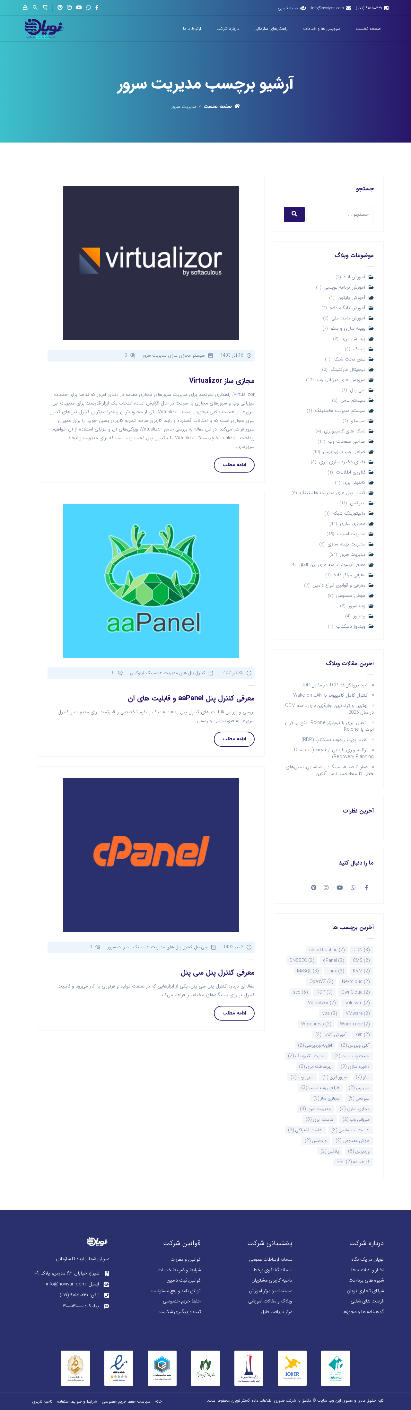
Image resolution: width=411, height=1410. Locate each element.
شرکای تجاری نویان (365, 1291)
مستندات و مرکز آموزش (270, 1291)
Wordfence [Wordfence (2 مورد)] (355, 1024)
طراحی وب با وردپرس (344, 451)
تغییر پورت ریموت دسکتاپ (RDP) (335, 740)
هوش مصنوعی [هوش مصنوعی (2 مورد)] (353, 1140)
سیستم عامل (352, 400)
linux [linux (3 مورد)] (336, 971)
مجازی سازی (352, 523)
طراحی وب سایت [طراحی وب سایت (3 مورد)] (320, 1087)
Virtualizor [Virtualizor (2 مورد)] (322, 1002)
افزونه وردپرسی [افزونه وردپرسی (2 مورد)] (315, 1045)
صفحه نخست (368, 28)
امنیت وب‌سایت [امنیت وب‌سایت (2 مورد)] (352, 1055)
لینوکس (357, 503)
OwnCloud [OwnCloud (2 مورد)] (355, 992)
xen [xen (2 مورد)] (362, 1034)
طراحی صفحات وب (346, 441)
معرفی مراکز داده (349, 575)
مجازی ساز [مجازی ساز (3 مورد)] (326, 1098)
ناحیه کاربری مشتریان (271, 1280)
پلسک (359, 349)
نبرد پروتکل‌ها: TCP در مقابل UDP (334, 685)
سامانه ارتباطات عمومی (270, 1260)
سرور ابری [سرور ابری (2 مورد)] (334, 1077)
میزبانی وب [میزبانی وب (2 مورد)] (356, 1119)
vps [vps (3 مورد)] (329, 1013)
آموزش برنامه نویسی (344, 287)
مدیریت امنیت (351, 534)
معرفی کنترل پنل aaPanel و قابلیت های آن (191, 698)
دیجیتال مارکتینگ (347, 369)
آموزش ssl (354, 277)
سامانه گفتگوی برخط (272, 1270)
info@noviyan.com (327, 8)
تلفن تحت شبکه (349, 359)
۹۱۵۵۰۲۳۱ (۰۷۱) (369, 8)
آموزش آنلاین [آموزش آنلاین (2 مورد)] (330, 1034)
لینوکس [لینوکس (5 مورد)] (359, 1098)
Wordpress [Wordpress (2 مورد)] (316, 1024)
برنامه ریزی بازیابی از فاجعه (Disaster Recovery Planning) (334, 753)
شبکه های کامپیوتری (344, 431)
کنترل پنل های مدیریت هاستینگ (332, 493)
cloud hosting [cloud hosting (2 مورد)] (327, 949)
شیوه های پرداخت (366, 1280)
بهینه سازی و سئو (348, 328)
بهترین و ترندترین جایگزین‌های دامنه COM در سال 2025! (329, 709)
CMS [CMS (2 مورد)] (361, 960)
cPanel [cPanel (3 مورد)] (333, 960)
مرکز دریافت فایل (276, 1312)
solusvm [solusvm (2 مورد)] (357, 1002)
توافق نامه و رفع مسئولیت (176, 1291)
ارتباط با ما (192, 28)
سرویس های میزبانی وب (341, 380)
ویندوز (359, 616)
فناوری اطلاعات (350, 472)
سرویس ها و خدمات (321, 28)
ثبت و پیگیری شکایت (180, 1312)
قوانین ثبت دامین (184, 1280)
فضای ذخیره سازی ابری (342, 462)
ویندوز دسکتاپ (350, 626)
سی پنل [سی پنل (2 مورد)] (359, 1087)
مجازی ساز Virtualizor (222, 380)
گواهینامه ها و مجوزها (363, 1312)
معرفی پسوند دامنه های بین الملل (332, 564)
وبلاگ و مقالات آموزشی (270, 1301)
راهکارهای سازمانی (271, 28)
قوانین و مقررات (186, 1260)
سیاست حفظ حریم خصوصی (126, 1401)
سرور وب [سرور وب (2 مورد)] (302, 1077)
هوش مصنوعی (350, 595)
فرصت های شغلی (367, 1301)
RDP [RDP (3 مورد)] (324, 992)
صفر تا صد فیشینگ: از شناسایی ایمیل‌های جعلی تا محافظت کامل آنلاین (330, 770)
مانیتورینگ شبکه (349, 513)
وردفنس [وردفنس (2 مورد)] (316, 1140)
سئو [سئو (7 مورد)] (363, 1077)
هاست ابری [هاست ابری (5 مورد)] (320, 1119)
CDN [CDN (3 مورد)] (362, 949)
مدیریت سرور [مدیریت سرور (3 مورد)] (315, 1108)
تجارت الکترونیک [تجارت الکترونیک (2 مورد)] (306, 1055)
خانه (158, 1401)
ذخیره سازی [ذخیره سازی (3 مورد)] (355, 1066)
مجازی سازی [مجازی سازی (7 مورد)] (355, 1108)
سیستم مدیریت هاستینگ (340, 410)
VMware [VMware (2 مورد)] (358, 1013)
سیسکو (358, 421)
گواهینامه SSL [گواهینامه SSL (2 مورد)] (353, 1161)
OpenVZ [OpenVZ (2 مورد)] (321, 981)
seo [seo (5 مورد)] (300, 992)
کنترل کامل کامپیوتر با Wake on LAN (330, 695)
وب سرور (356, 606)
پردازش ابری (353, 338)
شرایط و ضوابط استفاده (77, 1401)
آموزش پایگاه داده (347, 308)
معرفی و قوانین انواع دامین (338, 585)
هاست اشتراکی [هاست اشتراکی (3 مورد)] (305, 1130)
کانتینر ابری (354, 482)
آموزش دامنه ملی (348, 318)
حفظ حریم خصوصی (182, 1301)
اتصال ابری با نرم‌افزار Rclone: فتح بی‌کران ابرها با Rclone (329, 726)
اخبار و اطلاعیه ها (367, 1270)
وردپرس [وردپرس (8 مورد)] (359, 1151)
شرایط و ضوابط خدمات (179, 1270)
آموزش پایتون (351, 297)
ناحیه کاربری (288, 8)
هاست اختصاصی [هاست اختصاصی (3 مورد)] (350, 1130)
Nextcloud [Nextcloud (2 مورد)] (356, 981)
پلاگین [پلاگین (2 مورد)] (329, 1151)
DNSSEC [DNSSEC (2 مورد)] (302, 960)
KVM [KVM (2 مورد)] (361, 971)
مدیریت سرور (352, 554)
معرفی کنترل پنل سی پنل (218, 972)
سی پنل (357, 390)
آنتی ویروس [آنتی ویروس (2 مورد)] (355, 1045)
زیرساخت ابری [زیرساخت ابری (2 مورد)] (315, 1066)
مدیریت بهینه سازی (346, 544)
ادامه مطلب (234, 465)
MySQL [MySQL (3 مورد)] (308, 971)
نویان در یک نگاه (367, 1260)
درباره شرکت (227, 28)
